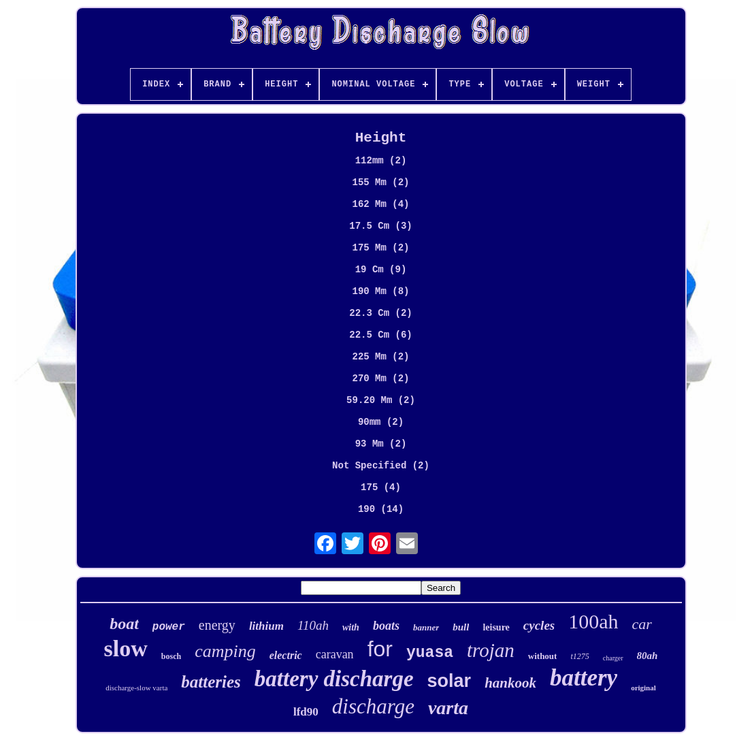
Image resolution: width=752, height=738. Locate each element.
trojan (490, 650)
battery (583, 677)
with (350, 627)
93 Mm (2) (381, 443)
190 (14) (381, 509)
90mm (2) (381, 422)
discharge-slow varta (136, 688)
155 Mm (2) (380, 182)
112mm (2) (381, 160)
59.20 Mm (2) (380, 400)
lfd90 (305, 711)
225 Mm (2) (380, 356)
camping (225, 651)
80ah (647, 655)
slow (126, 648)
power (168, 627)
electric (285, 655)
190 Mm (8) (380, 291)
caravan (335, 654)
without (542, 656)
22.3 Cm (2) (380, 313)
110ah (313, 625)
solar (449, 681)
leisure (496, 627)
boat (124, 623)
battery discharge (334, 679)
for (380, 649)
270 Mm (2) (380, 378)
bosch (171, 656)
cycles (539, 625)
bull (461, 627)
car (642, 623)
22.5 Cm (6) (380, 335)
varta (448, 707)
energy (217, 624)
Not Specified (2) (380, 465)
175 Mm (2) (380, 247)
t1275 (579, 656)
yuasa (429, 653)
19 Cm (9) (381, 269)
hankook (510, 683)
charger (613, 658)
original (643, 688)
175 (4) (381, 487)
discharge (373, 706)
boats (386, 625)
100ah (593, 621)
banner (426, 627)
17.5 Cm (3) (380, 226)
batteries (211, 682)
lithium (266, 626)
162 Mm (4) (380, 204)
